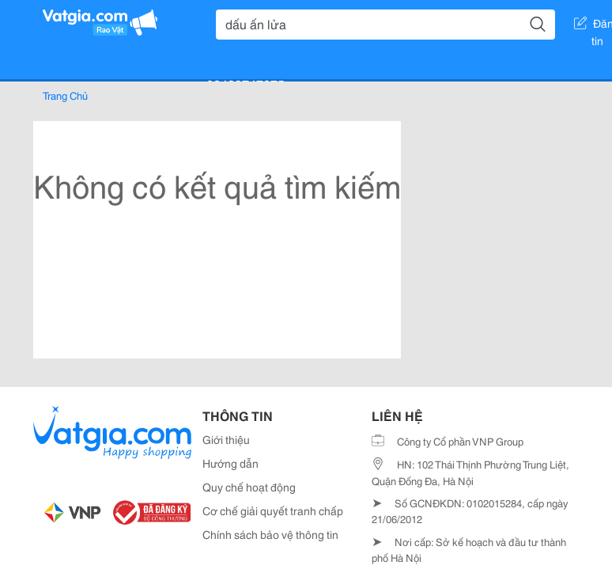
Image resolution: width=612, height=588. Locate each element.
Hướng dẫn (230, 463)
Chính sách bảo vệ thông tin (270, 534)
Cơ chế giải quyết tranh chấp (272, 510)
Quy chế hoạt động (249, 487)
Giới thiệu (226, 439)
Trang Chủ (65, 95)
